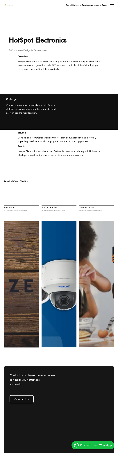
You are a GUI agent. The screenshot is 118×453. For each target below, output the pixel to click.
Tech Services (87, 5)
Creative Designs (101, 5)
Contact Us (21, 399)
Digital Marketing (73, 5)
